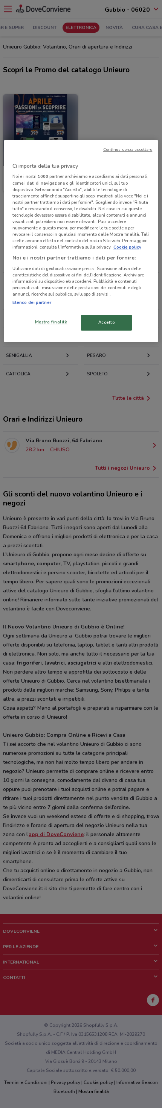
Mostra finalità (51, 322)
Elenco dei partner (31, 302)
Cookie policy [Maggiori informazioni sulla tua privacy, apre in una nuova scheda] (127, 247)
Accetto (106, 322)
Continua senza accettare (128, 149)
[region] (81, 241)
